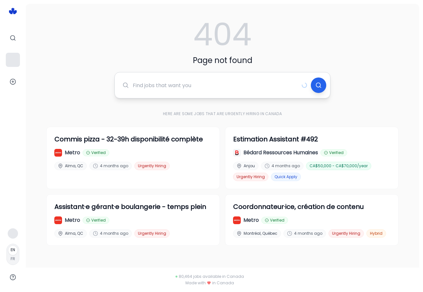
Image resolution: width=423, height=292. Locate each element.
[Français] (12, 254)
